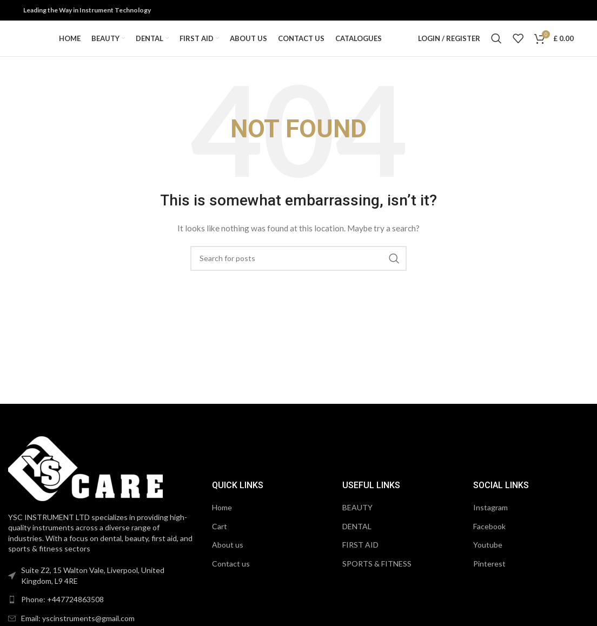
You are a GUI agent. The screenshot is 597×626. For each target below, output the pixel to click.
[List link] (102, 613)
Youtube (487, 558)
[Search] (496, 46)
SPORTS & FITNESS (377, 577)
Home (222, 521)
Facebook (489, 539)
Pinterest (489, 577)
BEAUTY (357, 521)
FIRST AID (360, 558)
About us (227, 558)
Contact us (231, 577)
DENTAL (357, 539)
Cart (219, 539)
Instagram (490, 521)
